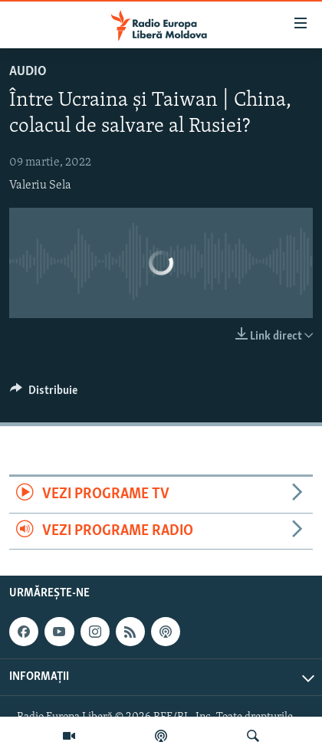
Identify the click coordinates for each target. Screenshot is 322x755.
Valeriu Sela (40, 185)
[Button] (43, 394)
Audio (28, 71)
